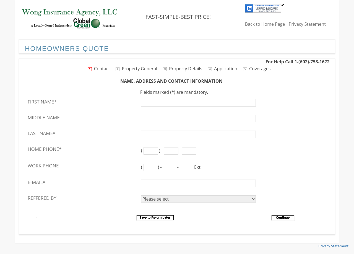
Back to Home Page (265, 24)
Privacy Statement (307, 24)
